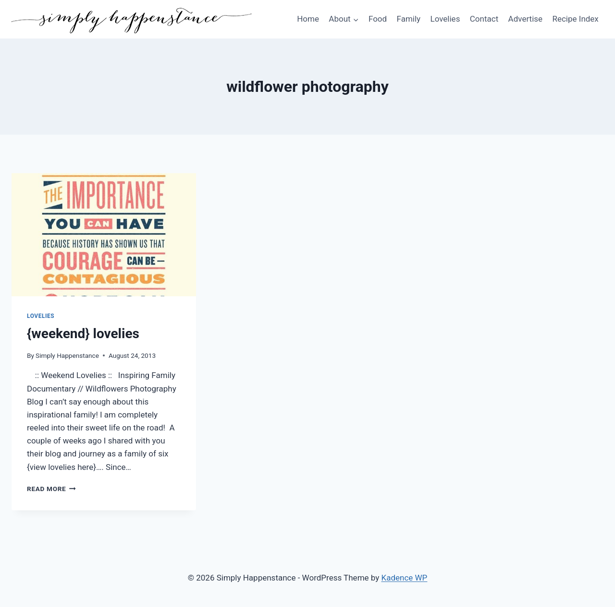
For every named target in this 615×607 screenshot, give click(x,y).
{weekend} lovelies (83, 333)
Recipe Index (575, 19)
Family (409, 19)
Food (378, 19)
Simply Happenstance (67, 355)
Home (308, 19)
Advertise (525, 19)
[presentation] (104, 234)
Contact (484, 19)
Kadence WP (404, 577)
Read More (51, 489)
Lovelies (445, 19)
